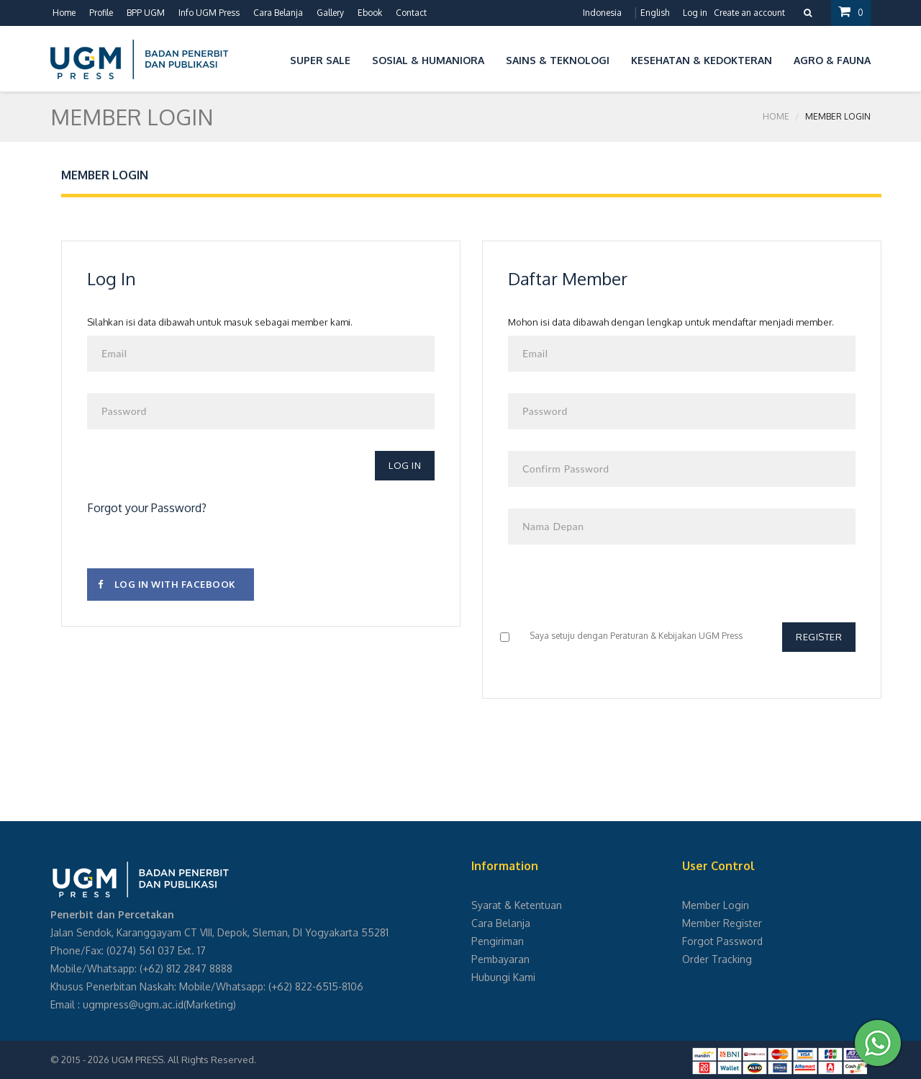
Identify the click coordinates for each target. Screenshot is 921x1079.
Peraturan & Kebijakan (653, 635)
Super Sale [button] (320, 60)
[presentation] (617, 594)
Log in (695, 12)
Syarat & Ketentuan (516, 905)
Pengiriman (497, 941)
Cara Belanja (278, 12)
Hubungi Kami (503, 977)
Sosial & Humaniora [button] (428, 60)
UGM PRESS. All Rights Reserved (183, 1059)
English (654, 12)
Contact (411, 12)
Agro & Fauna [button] (832, 60)
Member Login (715, 905)
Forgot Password (722, 941)
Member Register (722, 923)
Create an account (749, 12)
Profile (101, 12)
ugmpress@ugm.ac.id (133, 1004)
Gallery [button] (330, 12)
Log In (405, 465)
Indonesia (602, 12)
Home (64, 12)
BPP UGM (146, 12)
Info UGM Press (209, 12)
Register (819, 637)
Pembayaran (500, 959)
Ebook (370, 12)
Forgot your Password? (147, 508)
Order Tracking (717, 959)
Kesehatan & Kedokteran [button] (701, 60)
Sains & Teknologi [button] (557, 60)
